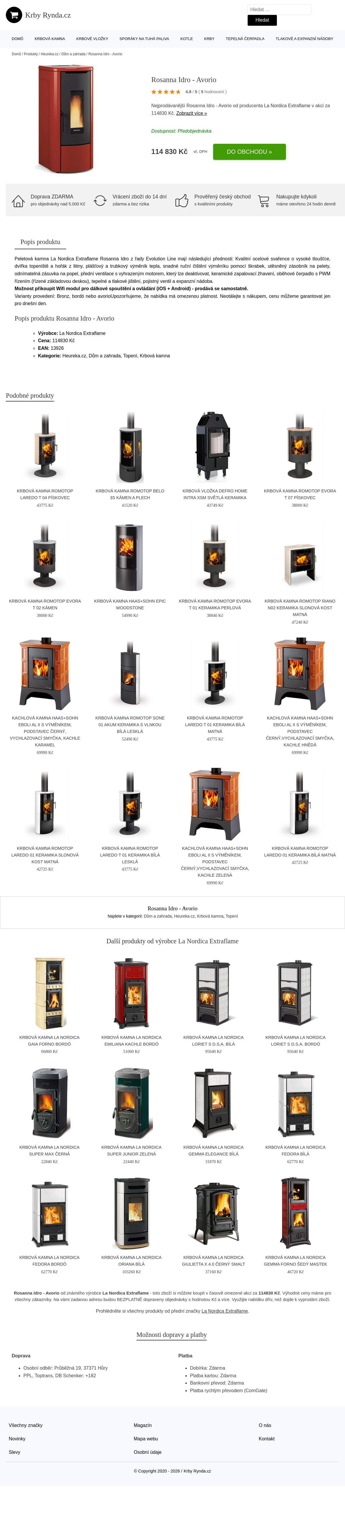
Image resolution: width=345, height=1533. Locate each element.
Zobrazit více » (191, 113)
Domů (17, 39)
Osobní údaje (148, 1452)
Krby (209, 39)
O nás (265, 1425)
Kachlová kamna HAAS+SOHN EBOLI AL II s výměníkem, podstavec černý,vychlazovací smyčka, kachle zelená (215, 862)
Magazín (143, 1425)
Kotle (186, 39)
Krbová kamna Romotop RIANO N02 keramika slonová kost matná (300, 608)
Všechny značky (26, 1425)
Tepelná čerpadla (245, 39)
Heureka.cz (49, 54)
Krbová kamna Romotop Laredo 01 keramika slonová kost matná (45, 855)
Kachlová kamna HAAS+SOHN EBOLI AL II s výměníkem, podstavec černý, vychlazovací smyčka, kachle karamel (45, 731)
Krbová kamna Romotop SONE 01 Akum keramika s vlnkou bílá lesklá (130, 725)
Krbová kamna (49, 39)
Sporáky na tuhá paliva (144, 39)
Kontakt (267, 1438)
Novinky (17, 1438)
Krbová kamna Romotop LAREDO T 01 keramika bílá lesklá (130, 855)
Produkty (31, 54)
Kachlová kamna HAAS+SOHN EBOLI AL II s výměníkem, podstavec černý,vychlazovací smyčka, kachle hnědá (300, 731)
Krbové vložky (92, 39)
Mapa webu (146, 1438)
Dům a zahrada (73, 54)
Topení (232, 916)
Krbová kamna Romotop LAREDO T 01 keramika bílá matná (215, 725)
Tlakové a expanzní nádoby (304, 39)
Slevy (14, 1452)
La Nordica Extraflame (287, 105)
